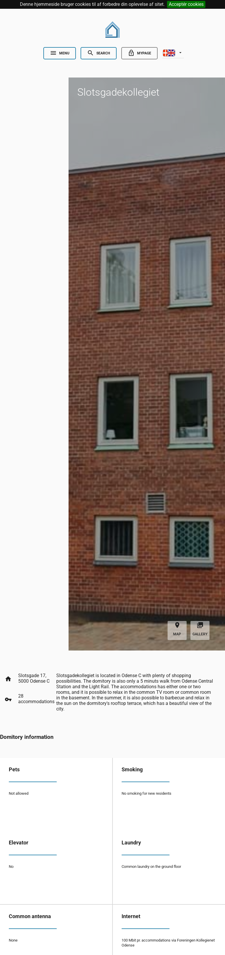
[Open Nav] (59, 53)
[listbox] (173, 52)
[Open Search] (99, 53)
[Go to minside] (139, 53)
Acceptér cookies (186, 4)
